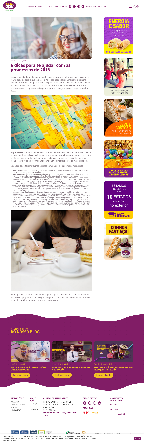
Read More (92, 438)
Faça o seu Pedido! (117, 7)
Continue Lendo (20, 380)
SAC (105, 7)
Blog (100, 7)
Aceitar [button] (137, 438)
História (33, 404)
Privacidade (35, 409)
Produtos (48, 7)
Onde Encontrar (60, 7)
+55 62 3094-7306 (57, 413)
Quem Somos (91, 7)
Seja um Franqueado (34, 7)
